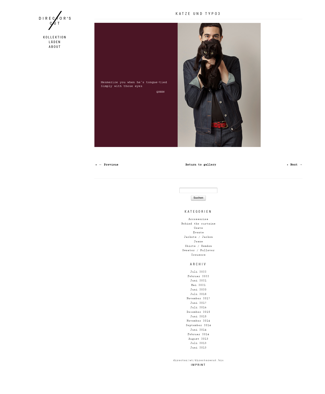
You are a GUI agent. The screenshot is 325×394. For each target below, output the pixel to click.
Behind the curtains (198, 223)
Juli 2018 (198, 294)
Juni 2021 (198, 280)
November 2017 (198, 298)
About (55, 46)
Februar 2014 (198, 334)
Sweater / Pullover (198, 250)
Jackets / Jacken (198, 237)
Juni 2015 (198, 316)
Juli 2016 (198, 307)
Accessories (198, 219)
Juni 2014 (198, 329)
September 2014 (198, 325)
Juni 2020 (198, 289)
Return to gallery (200, 164)
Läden (55, 42)
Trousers (198, 254)
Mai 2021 (198, 285)
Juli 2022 (198, 271)
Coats (198, 228)
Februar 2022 (198, 276)
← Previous (108, 164)
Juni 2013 (198, 347)
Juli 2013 (198, 343)
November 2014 (198, 320)
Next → (296, 164)
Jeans (198, 241)
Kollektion (55, 37)
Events (198, 232)
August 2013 (198, 338)
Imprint (198, 365)
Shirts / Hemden (198, 246)
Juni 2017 (198, 303)
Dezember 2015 (198, 312)
